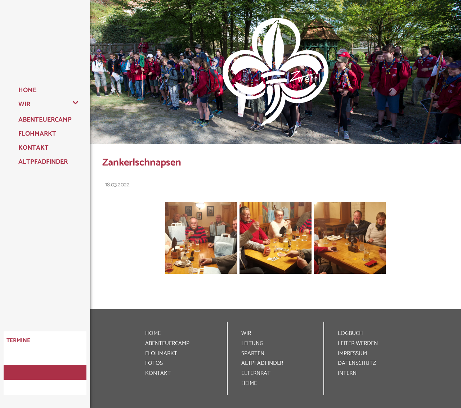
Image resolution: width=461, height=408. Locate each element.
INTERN (347, 373)
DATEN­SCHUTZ (357, 363)
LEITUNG (252, 343)
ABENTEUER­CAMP (167, 343)
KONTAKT (158, 373)
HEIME (249, 383)
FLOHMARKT (161, 353)
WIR (246, 333)
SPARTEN (252, 353)
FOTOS (154, 363)
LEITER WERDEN (358, 343)
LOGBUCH (350, 333)
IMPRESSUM (352, 353)
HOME (153, 333)
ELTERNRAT (255, 373)
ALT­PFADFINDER (262, 363)
